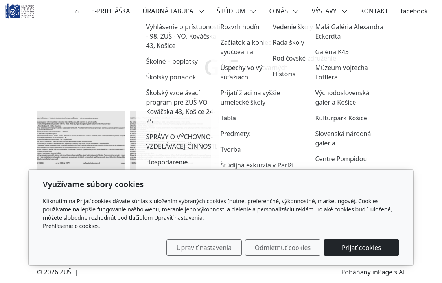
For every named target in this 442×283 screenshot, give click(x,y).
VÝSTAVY (329, 11)
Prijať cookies (361, 247)
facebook (414, 11)
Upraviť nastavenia (204, 247)
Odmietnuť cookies (283, 247)
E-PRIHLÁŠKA (110, 11)
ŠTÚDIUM (237, 11)
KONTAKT (374, 11)
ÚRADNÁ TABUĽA (173, 11)
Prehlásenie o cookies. (71, 226)
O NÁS (284, 11)
